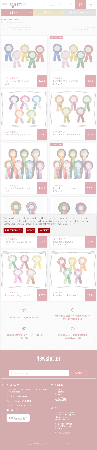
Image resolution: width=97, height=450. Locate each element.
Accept (44, 230)
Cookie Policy (68, 224)
